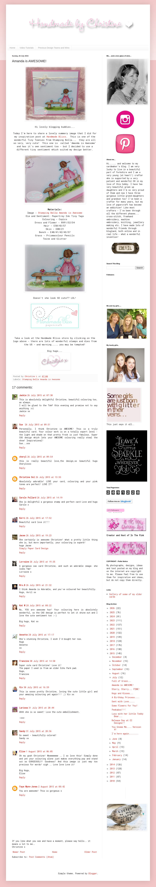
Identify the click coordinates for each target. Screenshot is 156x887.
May (114, 742)
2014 (113, 764)
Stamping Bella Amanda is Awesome (60, 212)
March (115, 751)
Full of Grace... (121, 681)
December (117, 657)
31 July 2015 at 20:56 (38, 731)
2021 (113, 628)
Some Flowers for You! (125, 705)
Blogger (92, 873)
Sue (21, 424)
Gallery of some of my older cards (125, 595)
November (117, 661)
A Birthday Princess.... (126, 697)
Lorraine (24, 561)
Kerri (22, 518)
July (115, 677)
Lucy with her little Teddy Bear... (127, 715)
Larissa (23, 707)
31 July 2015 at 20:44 (41, 707)
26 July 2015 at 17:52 (38, 518)
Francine (24, 661)
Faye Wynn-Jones (28, 786)
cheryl (22, 456)
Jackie (22, 395)
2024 (113, 616)
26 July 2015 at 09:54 (40, 456)
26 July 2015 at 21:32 (38, 585)
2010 (113, 780)
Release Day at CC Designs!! (122, 721)
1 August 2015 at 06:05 (39, 751)
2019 (113, 637)
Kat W (22, 605)
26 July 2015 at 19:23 (38, 535)
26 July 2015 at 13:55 (48, 477)
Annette (23, 634)
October (117, 665)
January (117, 759)
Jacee (22, 535)
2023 (113, 620)
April (115, 747)
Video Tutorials (26, 48)
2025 (113, 612)
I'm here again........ (125, 733)
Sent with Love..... (123, 701)
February (117, 755)
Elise (22, 751)
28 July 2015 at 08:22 (38, 605)
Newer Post (19, 851)
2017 (113, 645)
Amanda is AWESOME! (123, 685)
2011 (113, 776)
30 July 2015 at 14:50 (42, 661)
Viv (21, 687)
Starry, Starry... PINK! (126, 689)
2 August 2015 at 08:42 (51, 786)
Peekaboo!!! (119, 709)
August (116, 673)
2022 (113, 624)
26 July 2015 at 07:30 (40, 395)
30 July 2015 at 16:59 (36, 687)
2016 (113, 649)
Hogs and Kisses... (122, 693)
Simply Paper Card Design (33, 548)
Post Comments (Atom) (41, 856)
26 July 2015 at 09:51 (37, 424)
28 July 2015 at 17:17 (41, 634)
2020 (113, 632)
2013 (113, 768)
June (115, 738)
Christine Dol (27, 477)
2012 (113, 772)
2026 (113, 608)
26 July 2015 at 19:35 (42, 561)
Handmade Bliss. (57, 136)
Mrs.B (22, 585)
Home (12, 48)
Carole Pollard (27, 497)
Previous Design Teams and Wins (53, 48)
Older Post (90, 851)
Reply (22, 415)
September (118, 669)
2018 (113, 641)
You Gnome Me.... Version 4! (126, 728)
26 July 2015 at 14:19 (49, 497)
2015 (113, 653)
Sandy (22, 731)
